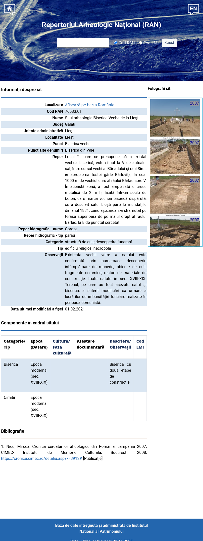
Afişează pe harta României (90, 105)
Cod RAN (124, 42)
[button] (193, 9)
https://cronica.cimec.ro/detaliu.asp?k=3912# (41, 458)
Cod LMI (148, 42)
